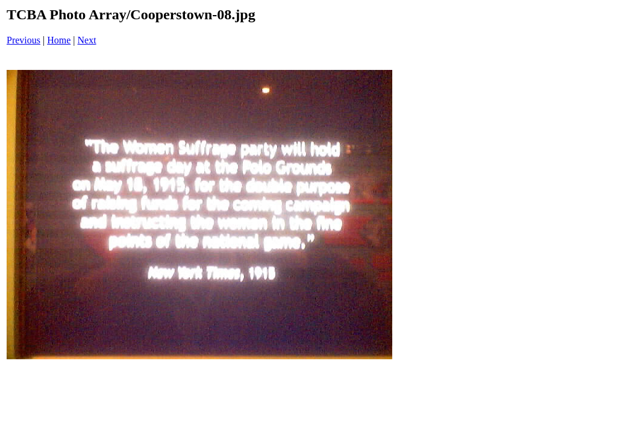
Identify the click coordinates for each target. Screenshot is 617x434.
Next (87, 40)
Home (58, 40)
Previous (23, 40)
